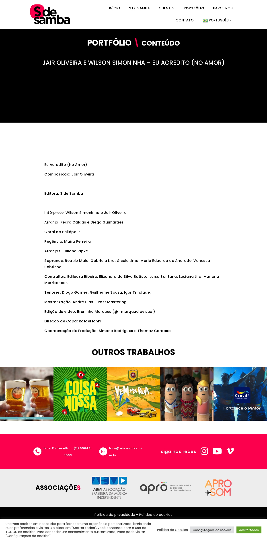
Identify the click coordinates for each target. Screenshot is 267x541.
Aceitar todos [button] (249, 530)
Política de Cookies (172, 530)
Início (114, 8)
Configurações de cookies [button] (212, 530)
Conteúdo (161, 43)
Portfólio (193, 8)
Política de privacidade (114, 514)
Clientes (167, 8)
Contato (185, 20)
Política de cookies (156, 514)
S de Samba (139, 8)
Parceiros (223, 8)
